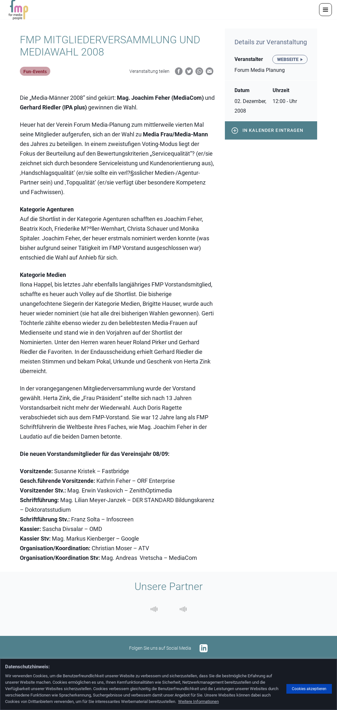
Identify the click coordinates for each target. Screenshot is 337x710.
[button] (325, 9)
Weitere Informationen (198, 701)
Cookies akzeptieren (309, 689)
